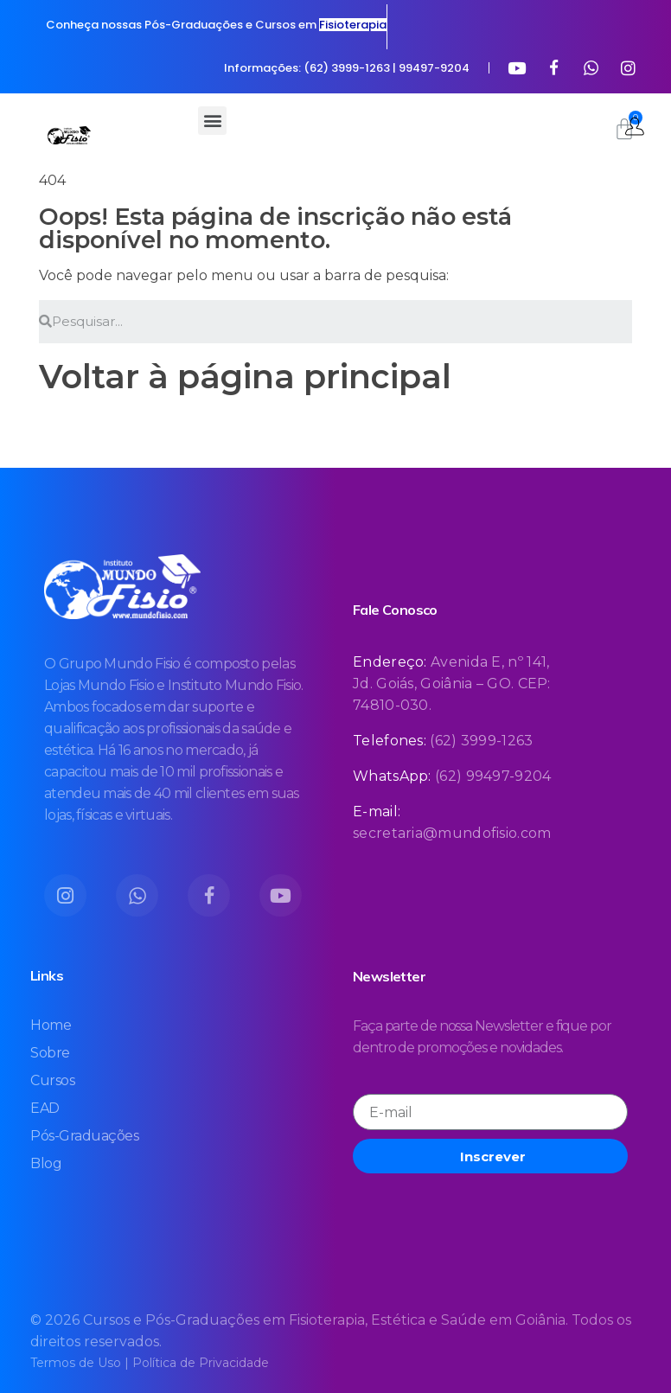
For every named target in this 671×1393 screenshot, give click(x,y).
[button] (212, 120)
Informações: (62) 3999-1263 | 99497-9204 (347, 68)
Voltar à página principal (245, 376)
